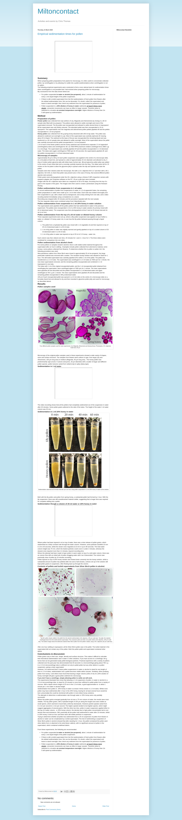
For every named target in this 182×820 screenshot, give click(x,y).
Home (74, 806)
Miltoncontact (58, 11)
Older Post (105, 806)
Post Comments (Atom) (53, 809)
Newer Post (41, 806)
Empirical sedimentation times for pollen (60, 33)
